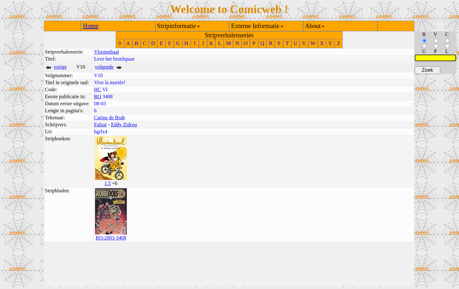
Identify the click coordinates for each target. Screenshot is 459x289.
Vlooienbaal (106, 52)
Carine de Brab (109, 117)
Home (90, 25)
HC (97, 89)
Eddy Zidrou (124, 124)
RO (97, 96)
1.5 (107, 183)
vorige (60, 67)
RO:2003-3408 (111, 238)
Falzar (100, 124)
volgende (104, 67)
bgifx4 (100, 131)
